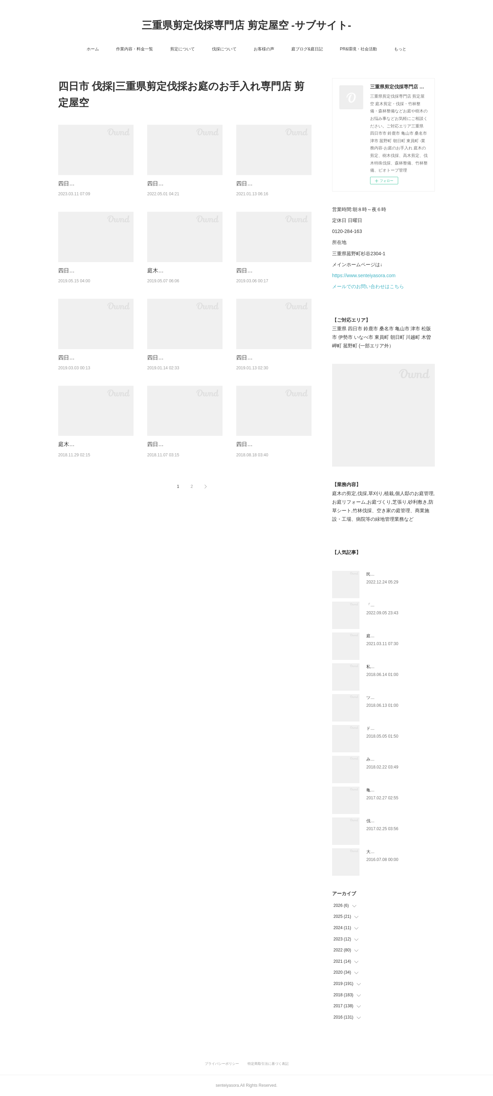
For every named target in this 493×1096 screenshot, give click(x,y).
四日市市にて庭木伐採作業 (180, 375)
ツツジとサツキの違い (386, 697)
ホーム (93, 49)
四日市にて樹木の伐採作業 (180, 470)
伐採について (224, 49)
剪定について (182, 49)
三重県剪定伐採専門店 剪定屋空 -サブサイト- (246, 25)
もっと (400, 49)
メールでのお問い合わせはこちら (368, 286)
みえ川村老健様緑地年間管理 (393, 759)
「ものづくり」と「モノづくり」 (397, 605)
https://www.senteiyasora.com (363, 275)
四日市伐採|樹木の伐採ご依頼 (272, 183)
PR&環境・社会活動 (358, 49)
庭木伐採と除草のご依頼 (177, 279)
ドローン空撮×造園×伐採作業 (393, 728)
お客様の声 (264, 49)
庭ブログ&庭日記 (307, 49)
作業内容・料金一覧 (134, 49)
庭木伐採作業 (74, 470)
